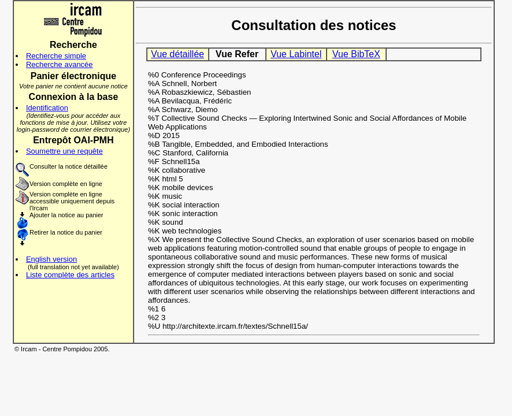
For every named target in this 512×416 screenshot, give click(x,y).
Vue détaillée (177, 54)
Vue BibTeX (356, 54)
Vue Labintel (295, 54)
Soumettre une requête (64, 151)
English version (51, 259)
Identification (47, 107)
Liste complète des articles (70, 274)
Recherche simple (56, 55)
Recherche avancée (59, 64)
